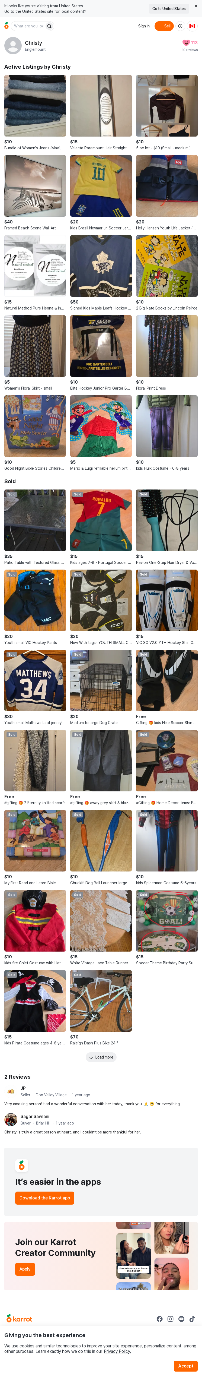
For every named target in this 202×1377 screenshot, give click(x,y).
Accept (185, 1366)
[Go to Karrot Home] (19, 1319)
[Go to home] (6, 26)
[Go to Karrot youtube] (181, 1319)
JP (23, 1088)
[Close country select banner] (196, 6)
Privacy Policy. (117, 1351)
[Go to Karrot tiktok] (192, 1319)
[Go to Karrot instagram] (170, 1319)
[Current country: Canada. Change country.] (192, 26)
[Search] (49, 26)
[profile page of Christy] (13, 45)
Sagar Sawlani (35, 1116)
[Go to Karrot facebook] (159, 1319)
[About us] (180, 26)
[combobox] (28, 26)
